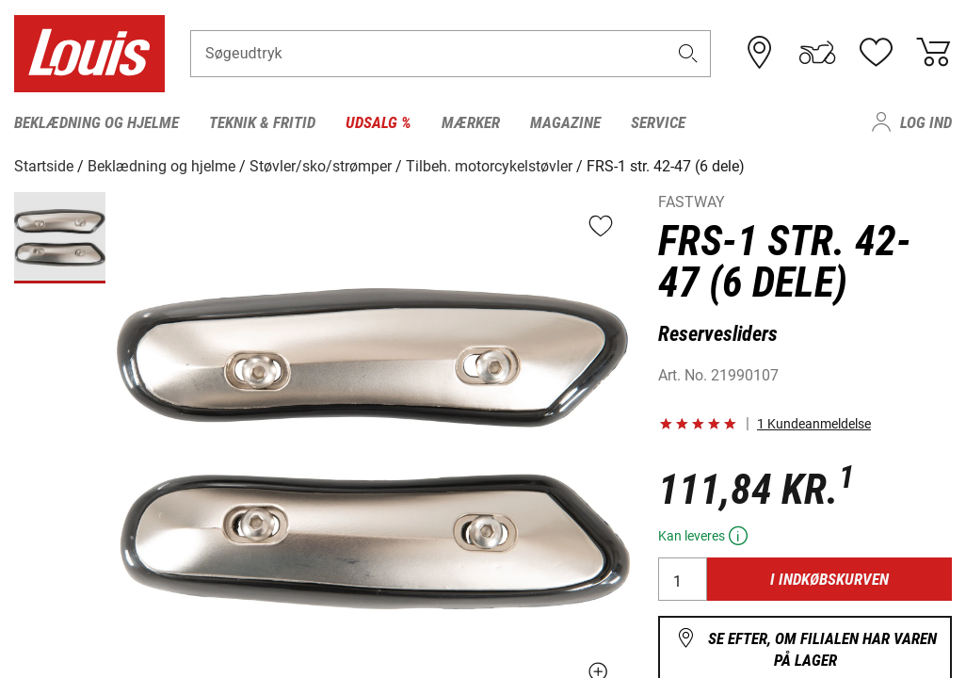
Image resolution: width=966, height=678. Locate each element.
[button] (687, 53)
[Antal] (682, 579)
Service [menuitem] (658, 122)
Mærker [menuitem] (471, 122)
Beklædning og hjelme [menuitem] (96, 122)
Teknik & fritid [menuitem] (262, 122)
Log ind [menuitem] (926, 122)
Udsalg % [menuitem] (378, 122)
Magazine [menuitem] (565, 122)
